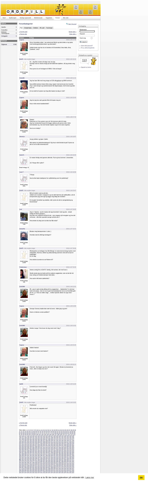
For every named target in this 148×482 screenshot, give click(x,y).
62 (21, 433)
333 (41, 451)
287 (31, 448)
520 (36, 464)
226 (36, 443)
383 (62, 454)
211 (52, 442)
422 (54, 456)
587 (46, 468)
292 (44, 448)
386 (70, 454)
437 (38, 458)
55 (65, 431)
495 (25, 462)
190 (52, 440)
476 (31, 461)
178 (20, 440)
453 (25, 459)
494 (23, 462)
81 (57, 433)
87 (69, 433)
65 (27, 433)
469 (68, 459)
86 (67, 433)
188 (46, 440)
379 (52, 454)
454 (28, 459)
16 (48, 430)
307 (28, 449)
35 (27, 431)
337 (52, 451)
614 (62, 470)
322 (68, 449)
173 (62, 439)
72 (40, 433)
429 (73, 456)
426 (65, 456)
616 (68, 470)
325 (20, 451)
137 (23, 437)
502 (44, 462)
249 (41, 445)
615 (65, 470)
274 (52, 446)
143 (38, 437)
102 (42, 434)
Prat (21, 28)
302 (70, 448)
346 (20, 452)
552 (65, 465)
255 (57, 445)
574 (68, 467)
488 (62, 461)
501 (41, 462)
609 (49, 470)
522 (41, 464)
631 (52, 471)
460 (44, 459)
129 (57, 436)
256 (60, 445)
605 (38, 470)
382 (60, 454)
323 (70, 449)
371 (31, 454)
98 (33, 434)
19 (54, 430)
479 (38, 461)
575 (70, 467)
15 (47, 430)
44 (44, 431)
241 (20, 445)
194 (62, 440)
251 (46, 445)
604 (36, 470)
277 (60, 446)
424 (60, 456)
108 (58, 434)
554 (70, 465)
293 (46, 448)
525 (49, 464)
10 (37, 430)
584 (38, 468)
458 (38, 459)
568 (52, 467)
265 (28, 446)
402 (57, 455)
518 (31, 464)
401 (54, 455)
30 (75, 430)
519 (33, 464)
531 (65, 464)
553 (68, 465)
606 (41, 470)
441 (49, 458)
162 (33, 439)
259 (68, 445)
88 (70, 433)
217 (68, 442)
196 (68, 440)
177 (73, 439)
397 (44, 455)
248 (38, 445)
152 (62, 437)
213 (57, 442)
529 (60, 464)
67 (31, 433)
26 (67, 430)
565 (44, 467)
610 (52, 470)
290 (38, 448)
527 (54, 464)
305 (23, 449)
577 (20, 468)
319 (60, 449)
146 (46, 437)
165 (41, 439)
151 (60, 437)
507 (57, 462)
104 (48, 434)
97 (31, 434)
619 (20, 471)
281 (70, 446)
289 (36, 448)
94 (25, 434)
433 (28, 458)
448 (68, 458)
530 (62, 464)
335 (46, 451)
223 (28, 443)
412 (28, 456)
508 (60, 462)
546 (49, 465)
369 (25, 454)
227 (38, 443)
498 (33, 462)
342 (65, 451)
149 (54, 437)
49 (54, 431)
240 (73, 443)
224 (31, 443)
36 (29, 431)
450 (73, 458)
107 (56, 434)
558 (25, 467)
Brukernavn (83, 29)
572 (62, 467)
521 (38, 464)
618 (73, 470)
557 (23, 467)
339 (57, 451)
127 (52, 436)
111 (66, 434)
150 (57, 437)
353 (38, 452)
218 (70, 442)
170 (54, 439)
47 (50, 431)
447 (65, 458)
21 (58, 430)
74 (44, 433)
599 (23, 470)
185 (38, 440)
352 (36, 452)
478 (36, 461)
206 (38, 442)
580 (28, 468)
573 (65, 467)
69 (35, 433)
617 (70, 470)
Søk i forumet (72, 24)
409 (20, 456)
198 (73, 440)
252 (49, 445)
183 (33, 440)
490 (68, 461)
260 (70, 445)
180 (25, 440)
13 (43, 430)
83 (61, 433)
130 (60, 436)
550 (60, 465)
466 (60, 459)
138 (25, 437)
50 (55, 431)
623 (31, 471)
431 (23, 458)
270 (41, 446)
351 (33, 452)
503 (46, 462)
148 (52, 437)
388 (20, 455)
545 (46, 465)
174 (65, 439)
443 (54, 458)
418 (44, 456)
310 (36, 449)
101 (40, 434)
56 (67, 431)
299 (62, 448)
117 (25, 436)
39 (35, 431)
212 (54, 442)
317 (54, 449)
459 (41, 459)
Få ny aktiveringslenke (87, 48)
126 (49, 436)
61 (19, 433)
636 (65, 471)
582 (33, 468)
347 (23, 452)
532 (68, 464)
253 (52, 445)
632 (54, 471)
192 (57, 440)
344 (70, 451)
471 (73, 459)
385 (68, 454)
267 (33, 446)
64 (25, 433)
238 (68, 443)
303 (73, 448)
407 (70, 455)
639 (73, 471)
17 (50, 430)
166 (44, 439)
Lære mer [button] (89, 477)
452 (23, 459)
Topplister (49, 18)
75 (46, 433)
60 (74, 431)
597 (73, 468)
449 (70, 458)
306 (25, 449)
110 (63, 434)
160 (28, 439)
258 (65, 445)
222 (25, 443)
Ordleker (35, 28)
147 (49, 437)
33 (23, 431)
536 (23, 465)
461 (46, 459)
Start (4, 18)
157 (20, 439)
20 (56, 430)
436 (36, 458)
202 (28, 442)
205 (36, 442)
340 (60, 451)
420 (49, 456)
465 (57, 459)
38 (33, 431)
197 (70, 440)
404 (62, 455)
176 (70, 439)
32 (21, 431)
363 (65, 452)
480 (41, 461)
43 (42, 431)
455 (31, 459)
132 (65, 436)
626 (38, 471)
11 (39, 430)
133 (68, 436)
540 (33, 465)
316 (52, 449)
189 (49, 440)
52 (59, 431)
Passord (82, 34)
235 (60, 443)
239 (70, 443)
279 (65, 446)
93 (23, 434)
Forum (58, 18)
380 (54, 454)
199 (20, 442)
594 (65, 468)
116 (23, 436)
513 (73, 462)
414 (33, 456)
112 (69, 434)
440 (46, 458)
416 (38, 456)
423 (57, 456)
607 (44, 470)
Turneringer (49, 28)
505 (52, 462)
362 (62, 452)
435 (33, 458)
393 (33, 455)
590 (54, 468)
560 (31, 467)
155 (70, 437)
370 (28, 454)
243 (25, 445)
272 (46, 446)
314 (46, 449)
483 (49, 461)
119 (31, 436)
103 (45, 434)
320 (62, 449)
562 (36, 467)
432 (25, 458)
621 (25, 471)
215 (62, 442)
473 (23, 461)
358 (52, 452)
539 (31, 465)
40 (36, 431)
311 (38, 449)
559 (28, 467)
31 (19, 431)
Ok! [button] (141, 478)
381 (57, 454)
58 (70, 431)
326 (23, 451)
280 (68, 446)
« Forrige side (23, 31)
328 (28, 451)
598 (20, 470)
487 (60, 461)
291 (41, 448)
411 (25, 456)
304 (20, 449)
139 (28, 437)
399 (49, 455)
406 (68, 455)
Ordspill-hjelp (27, 28)
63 (23, 433)
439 (44, 458)
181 (28, 440)
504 (49, 462)
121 (36, 436)
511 (68, 462)
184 (36, 440)
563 (38, 467)
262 (20, 446)
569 (54, 467)
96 (29, 434)
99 (35, 434)
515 (23, 464)
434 (31, 458)
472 (20, 461)
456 (33, 459)
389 (23, 455)
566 (46, 467)
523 (44, 464)
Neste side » (72, 31)
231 (49, 443)
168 (49, 439)
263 (23, 446)
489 (65, 461)
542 (38, 465)
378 (49, 454)
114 (74, 434)
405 (65, 455)
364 (68, 452)
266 (31, 446)
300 (65, 448)
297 (57, 448)
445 (60, 458)
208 (44, 442)
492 (73, 461)
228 (41, 443)
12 (41, 430)
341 (62, 451)
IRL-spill (42, 28)
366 (73, 452)
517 (28, 464)
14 (45, 430)
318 (57, 449)
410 (23, 456)
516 (25, 464)
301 (68, 448)
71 (38, 433)
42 (40, 431)
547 (52, 465)
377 (46, 454)
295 (52, 448)
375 (41, 454)
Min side (65, 18)
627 (41, 471)
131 (62, 436)
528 (57, 464)
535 (20, 465)
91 (19, 434)
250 (44, 445)
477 (33, 461)
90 (74, 433)
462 (49, 459)
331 (36, 451)
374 (38, 454)
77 (50, 433)
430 (20, 458)
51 (57, 431)
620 (23, 471)
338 (54, 451)
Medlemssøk (38, 18)
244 (28, 445)
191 (54, 440)
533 (70, 464)
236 (62, 443)
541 (36, 465)
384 (65, 454)
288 (33, 448)
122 (38, 436)
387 (73, 454)
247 (36, 445)
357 (49, 452)
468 (65, 459)
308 (31, 449)
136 (20, 437)
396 (41, 455)
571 (60, 467)
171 (57, 439)
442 (52, 458)
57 (69, 431)
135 (73, 436)
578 (23, 468)
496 (28, 462)
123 (41, 436)
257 (62, 445)
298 (60, 448)
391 (28, 455)
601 (28, 470)
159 (25, 439)
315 (49, 449)
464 (54, 459)
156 (73, 437)
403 (60, 455)
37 (31, 431)
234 (57, 443)
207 (41, 442)
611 (54, 470)
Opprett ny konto (86, 67)
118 (28, 436)
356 (46, 452)
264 (25, 446)
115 (20, 436)
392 (31, 455)
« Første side (23, 34)
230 (46, 443)
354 (41, 452)
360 (57, 452)
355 (44, 452)
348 (25, 452)
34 (25, 431)
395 (38, 455)
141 (33, 437)
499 (36, 462)
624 (33, 471)
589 (52, 468)
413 (31, 456)
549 (57, 465)
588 (49, 468)
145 (44, 437)
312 (41, 449)
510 (65, 462)
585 (41, 468)
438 (41, 458)
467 (62, 459)
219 (73, 442)
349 (28, 452)
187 (44, 440)
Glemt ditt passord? (87, 45)
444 (57, 458)
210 (49, 442)
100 (37, 434)
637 (68, 471)
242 (23, 445)
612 (57, 470)
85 (65, 433)
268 (36, 446)
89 (72, 433)
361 (60, 452)
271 (44, 446)
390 (25, 455)
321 (65, 449)
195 (65, 440)
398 (46, 455)
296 (54, 448)
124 (44, 436)
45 (46, 431)
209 (46, 442)
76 (48, 433)
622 (28, 471)
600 (25, 470)
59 (72, 431)
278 (62, 446)
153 (65, 437)
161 (31, 439)
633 (57, 471)
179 (23, 440)
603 (33, 470)
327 (25, 451)
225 (33, 443)
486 (57, 461)
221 (23, 443)
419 (46, 456)
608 (46, 470)
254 (54, 445)
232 (52, 443)
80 (55, 433)
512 (70, 462)
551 (62, 465)
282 (73, 446)
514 (20, 464)
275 (54, 446)
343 (68, 451)
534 (73, 464)
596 (70, 468)
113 (71, 434)
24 (64, 430)
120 (33, 436)
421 (52, 456)
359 (54, 452)
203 (31, 442)
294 (49, 448)
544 (44, 465)
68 (33, 433)
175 (68, 439)
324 (73, 449)
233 (54, 443)
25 (65, 430)
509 (62, 462)
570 (57, 467)
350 (31, 452)
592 (60, 468)
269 (38, 446)
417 (41, 456)
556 (20, 467)
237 (65, 443)
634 (60, 471)
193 (60, 440)
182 (31, 440)
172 (60, 439)
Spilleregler (12, 18)
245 (31, 445)
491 (70, 461)
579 (25, 468)
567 (49, 467)
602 (31, 470)
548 (54, 465)
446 (62, 458)
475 (28, 461)
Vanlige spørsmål (25, 18)
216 (65, 442)
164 (38, 439)
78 (52, 433)
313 (44, 449)
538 (28, 465)
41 (38, 431)
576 (73, 467)
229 (44, 443)
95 (27, 434)
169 (52, 439)
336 (49, 451)
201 (25, 442)
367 (20, 454)
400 (52, 455)
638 (70, 471)
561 (33, 467)
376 (44, 454)
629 (46, 471)
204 (33, 442)
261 (73, 445)
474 (25, 461)
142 (36, 437)
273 (49, 446)
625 (36, 471)
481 (44, 461)
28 (71, 430)
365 (70, 452)
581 (31, 468)
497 (31, 462)
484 (52, 461)
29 (73, 430)
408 (73, 455)
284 (23, 448)
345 (73, 451)
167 (46, 439)
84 (63, 433)
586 (44, 468)
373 (36, 454)
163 (36, 439)
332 (38, 451)
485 (54, 461)
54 (63, 431)
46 (48, 431)
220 (20, 443)
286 (28, 448)
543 (41, 465)
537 (25, 465)
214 (60, 442)
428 (70, 456)
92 (21, 434)
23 (62, 430)
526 (52, 464)
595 (68, 468)
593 (62, 468)
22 (60, 430)
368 (23, 454)
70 (36, 433)
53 (61, 431)
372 (33, 454)
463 (52, 459)
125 (46, 436)
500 (38, 462)
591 (57, 468)
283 (20, 448)
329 (31, 451)
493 (20, 462)
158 (23, 439)
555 (73, 465)
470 (70, 459)
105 (50, 434)
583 (36, 468)
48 (52, 431)
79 (54, 433)
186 (41, 440)
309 (33, 449)
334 (44, 451)
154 (68, 437)
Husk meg (83, 38)
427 (68, 456)
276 (57, 446)
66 (29, 433)
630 (49, 471)
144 (41, 437)
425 (62, 456)
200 (23, 442)
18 (52, 430)
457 (36, 459)
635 (62, 471)
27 (69, 430)
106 (53, 434)
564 (41, 467)
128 (54, 436)
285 (25, 448)
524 (46, 464)
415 (36, 456)
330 (33, 451)
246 (33, 445)
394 (36, 455)
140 (31, 437)
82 (59, 433)
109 (61, 434)
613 (60, 470)
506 (54, 462)
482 (46, 461)
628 (44, 471)
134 (70, 436)
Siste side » (72, 34)
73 (42, 433)
